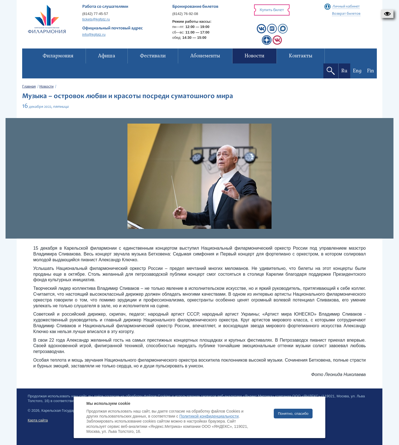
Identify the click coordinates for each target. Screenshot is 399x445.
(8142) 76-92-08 (185, 14)
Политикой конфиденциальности (209, 416)
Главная (29, 87)
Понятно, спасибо (293, 413)
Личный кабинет (346, 7)
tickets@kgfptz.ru (96, 19)
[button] (387, 14)
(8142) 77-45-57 (95, 14)
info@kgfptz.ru (94, 34)
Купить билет (272, 10)
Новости (46, 87)
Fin (370, 71)
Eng (357, 71)
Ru (344, 71)
